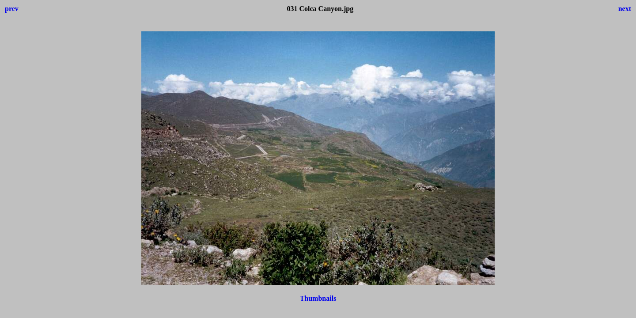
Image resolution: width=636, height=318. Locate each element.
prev (12, 8)
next (624, 8)
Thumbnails (318, 298)
